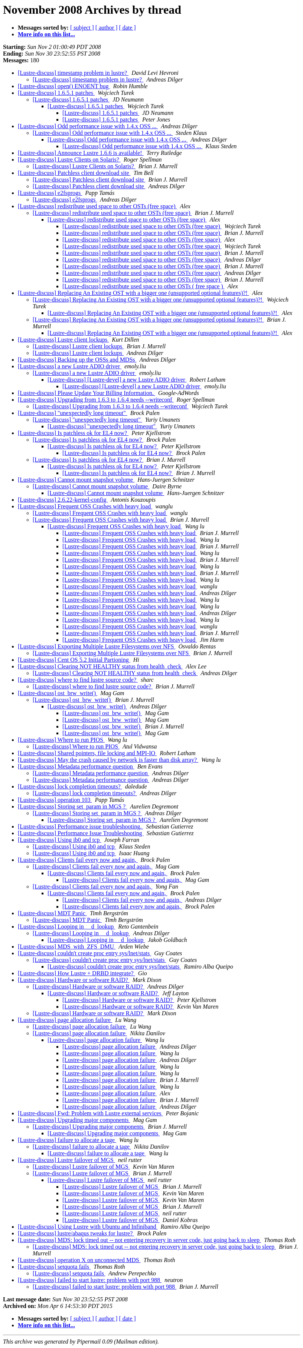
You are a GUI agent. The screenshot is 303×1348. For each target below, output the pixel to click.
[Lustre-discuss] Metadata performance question (76, 766)
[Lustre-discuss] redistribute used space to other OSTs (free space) (97, 206)
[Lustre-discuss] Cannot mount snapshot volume (76, 480)
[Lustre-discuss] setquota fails (54, 1267)
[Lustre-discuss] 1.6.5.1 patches (56, 93)
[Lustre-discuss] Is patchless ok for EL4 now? (73, 433)
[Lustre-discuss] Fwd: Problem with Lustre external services (90, 1113)
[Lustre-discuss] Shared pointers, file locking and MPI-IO (87, 753)
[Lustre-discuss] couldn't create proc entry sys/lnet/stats (84, 953)
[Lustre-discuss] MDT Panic (52, 913)
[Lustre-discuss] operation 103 (55, 800)
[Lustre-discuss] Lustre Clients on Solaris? (69, 159)
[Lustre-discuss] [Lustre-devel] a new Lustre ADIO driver (117, 379)
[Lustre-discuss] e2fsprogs (50, 193)
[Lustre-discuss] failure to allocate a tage (67, 1140)
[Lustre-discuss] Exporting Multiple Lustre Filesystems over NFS (96, 646)
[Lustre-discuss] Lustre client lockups (63, 339)
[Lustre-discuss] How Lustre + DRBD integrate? (76, 973)
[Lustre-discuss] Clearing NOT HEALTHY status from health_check (100, 666)
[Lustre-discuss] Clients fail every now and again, (78, 860)
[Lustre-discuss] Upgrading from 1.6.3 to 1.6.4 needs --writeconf (95, 399)
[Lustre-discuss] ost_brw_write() (57, 693)
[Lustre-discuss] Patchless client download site (74, 173)
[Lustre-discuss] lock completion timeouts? (70, 786)
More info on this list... (46, 34)
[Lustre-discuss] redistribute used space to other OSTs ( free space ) (143, 286)
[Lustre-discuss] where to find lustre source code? (78, 680)
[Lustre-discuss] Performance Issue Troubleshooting (81, 833)
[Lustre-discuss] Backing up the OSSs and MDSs (77, 359)
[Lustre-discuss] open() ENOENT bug (64, 86)
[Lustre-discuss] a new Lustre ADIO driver (69, 366)
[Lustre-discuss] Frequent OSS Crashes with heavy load (85, 506)
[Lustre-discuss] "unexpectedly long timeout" (72, 413)
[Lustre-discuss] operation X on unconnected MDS (79, 1260)
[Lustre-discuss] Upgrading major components (74, 1120)
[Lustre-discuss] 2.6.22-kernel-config (63, 500)
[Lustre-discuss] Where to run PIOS (61, 740)
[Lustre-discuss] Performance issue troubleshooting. (80, 826)
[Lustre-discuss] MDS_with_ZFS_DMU (66, 946)
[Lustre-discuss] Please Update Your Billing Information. (86, 393)
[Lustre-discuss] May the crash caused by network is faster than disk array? (108, 760)
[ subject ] (82, 27)
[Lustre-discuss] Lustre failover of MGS (66, 1160)
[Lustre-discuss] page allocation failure (65, 1020)
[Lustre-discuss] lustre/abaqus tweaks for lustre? (76, 1233)
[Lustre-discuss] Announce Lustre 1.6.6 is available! (81, 153)
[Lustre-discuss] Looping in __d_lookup (66, 926)
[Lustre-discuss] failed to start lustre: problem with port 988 (90, 1280)
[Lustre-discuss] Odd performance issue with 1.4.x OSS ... (88, 126)
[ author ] (106, 27)
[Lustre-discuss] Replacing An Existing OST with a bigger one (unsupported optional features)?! (133, 293)
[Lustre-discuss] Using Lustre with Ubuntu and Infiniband (87, 1227)
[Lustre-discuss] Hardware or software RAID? (74, 980)
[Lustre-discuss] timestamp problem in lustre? (73, 73)
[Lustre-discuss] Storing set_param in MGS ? (72, 806)
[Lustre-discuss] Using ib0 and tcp (59, 840)
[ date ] (127, 27)
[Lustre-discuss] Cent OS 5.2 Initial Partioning (74, 660)
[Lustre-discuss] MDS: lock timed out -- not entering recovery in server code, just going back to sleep (139, 1240)
